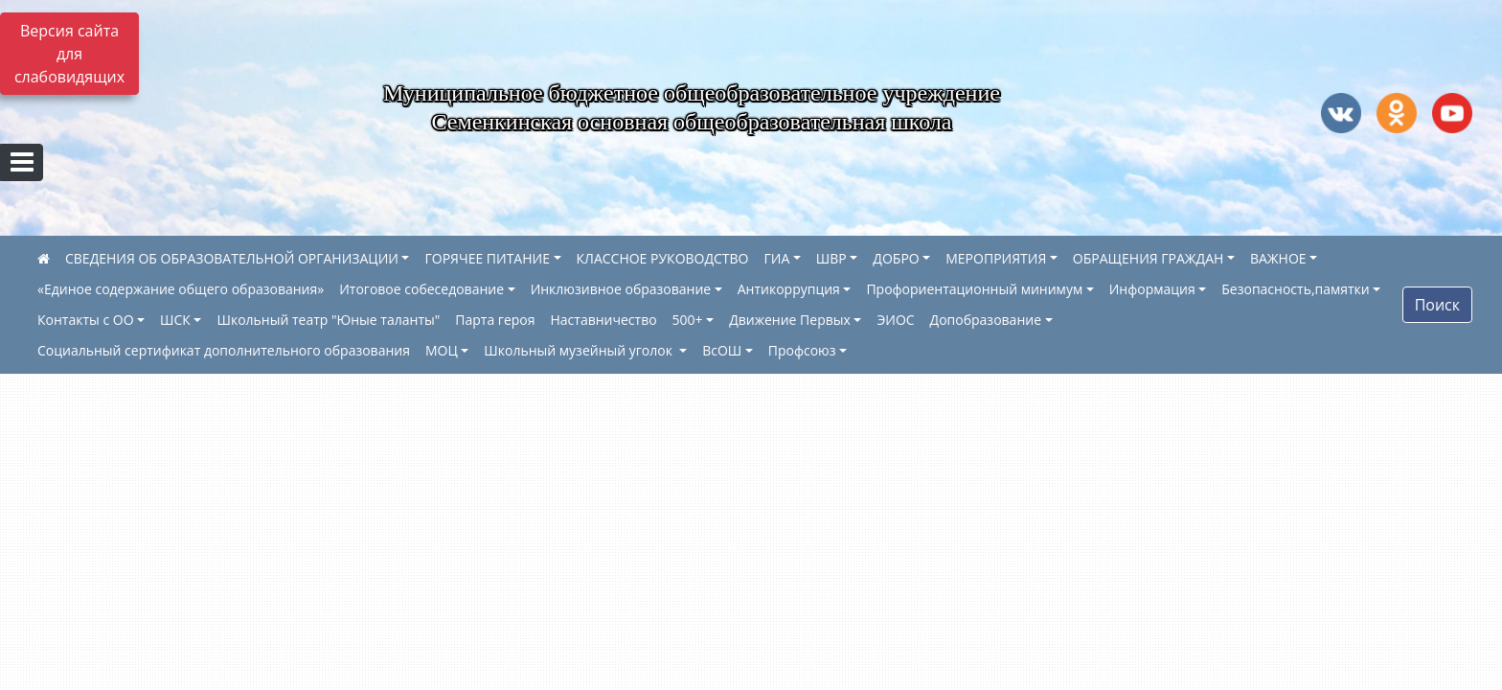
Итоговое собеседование (421, 289)
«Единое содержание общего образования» (180, 289)
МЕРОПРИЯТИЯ (995, 258)
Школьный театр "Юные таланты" (328, 319)
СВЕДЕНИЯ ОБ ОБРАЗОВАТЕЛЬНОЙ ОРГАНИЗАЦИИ (231, 258)
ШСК (175, 319)
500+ (687, 319)
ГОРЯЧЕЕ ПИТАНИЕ (486, 258)
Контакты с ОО (85, 319)
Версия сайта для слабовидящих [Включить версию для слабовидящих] (69, 53)
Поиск (1437, 304)
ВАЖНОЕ (1278, 258)
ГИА (777, 258)
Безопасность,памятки (1295, 289)
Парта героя (495, 319)
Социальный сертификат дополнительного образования (223, 350)
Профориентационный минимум (974, 289)
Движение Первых (790, 319)
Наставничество (604, 319)
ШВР (831, 258)
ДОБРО (896, 258)
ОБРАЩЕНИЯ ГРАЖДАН (1148, 258)
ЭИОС (895, 319)
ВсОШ (721, 350)
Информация (1152, 289)
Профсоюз (802, 350)
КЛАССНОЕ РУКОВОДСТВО (663, 258)
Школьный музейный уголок (579, 350)
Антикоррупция (789, 289)
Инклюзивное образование (621, 289)
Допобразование (985, 319)
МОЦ (441, 350)
